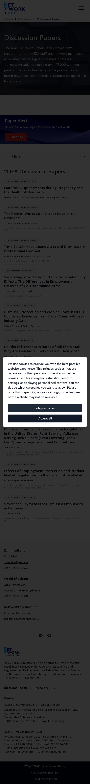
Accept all (45, 418)
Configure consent (45, 408)
